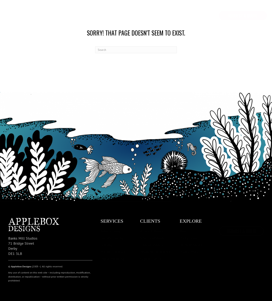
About (184, 231)
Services (57, 10)
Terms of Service (191, 245)
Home (13, 10)
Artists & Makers (151, 231)
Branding (106, 245)
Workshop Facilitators (155, 252)
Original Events (150, 259)
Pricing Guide (188, 238)
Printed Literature (113, 252)
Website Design (111, 231)
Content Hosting (112, 238)
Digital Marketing (112, 259)
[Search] (136, 49)
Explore (34, 10)
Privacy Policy (189, 252)
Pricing (79, 10)
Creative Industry (152, 245)
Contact (102, 10)
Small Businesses (152, 238)
